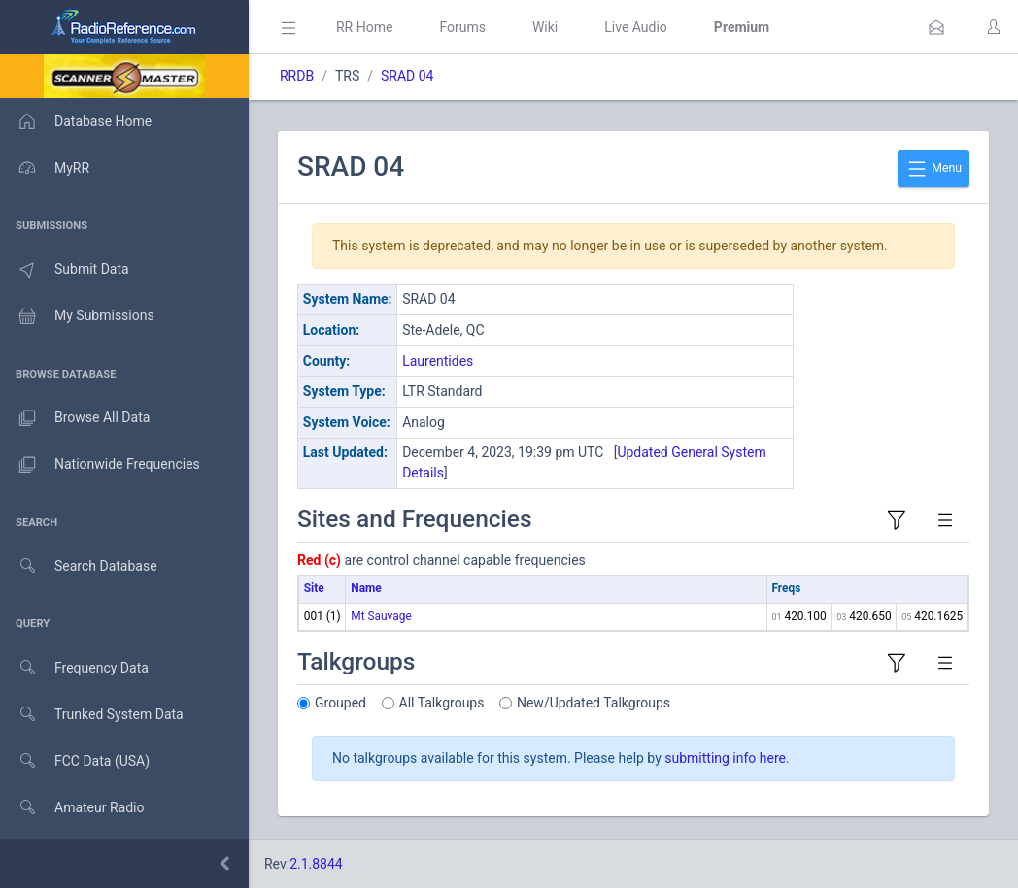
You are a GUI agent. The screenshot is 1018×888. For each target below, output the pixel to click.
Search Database (78, 566)
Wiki (545, 27)
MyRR (44, 168)
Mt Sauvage (381, 616)
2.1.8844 (316, 864)
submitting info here (725, 758)
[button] (936, 27)
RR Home (364, 27)
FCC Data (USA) (75, 761)
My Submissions (77, 316)
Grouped (340, 702)
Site (314, 588)
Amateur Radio (72, 808)
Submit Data (64, 270)
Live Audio (635, 27)
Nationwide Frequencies (100, 465)
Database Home (76, 121)
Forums (462, 27)
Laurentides (437, 361)
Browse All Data (75, 418)
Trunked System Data (92, 715)
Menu (933, 169)
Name (366, 588)
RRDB (297, 75)
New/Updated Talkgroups (593, 702)
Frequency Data (74, 668)
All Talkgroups (442, 702)
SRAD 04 (407, 75)
